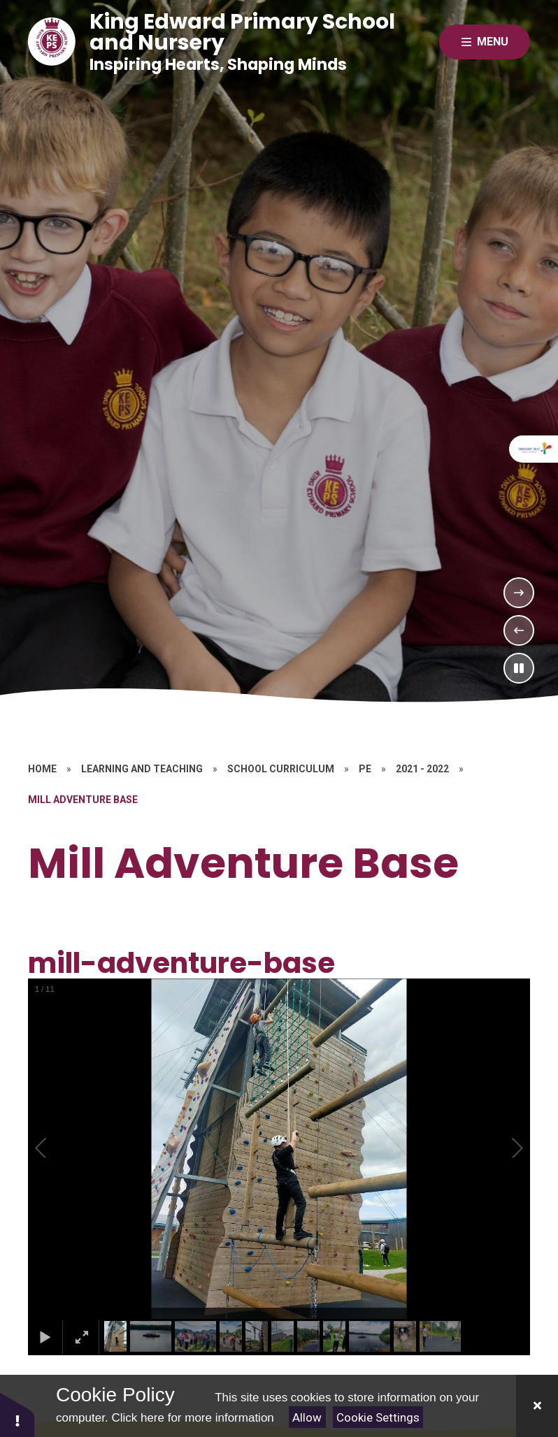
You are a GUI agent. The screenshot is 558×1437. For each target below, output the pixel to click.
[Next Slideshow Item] (518, 592)
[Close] (537, 1406)
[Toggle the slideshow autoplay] (518, 668)
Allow (307, 1417)
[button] (56, 1148)
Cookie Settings (378, 1417)
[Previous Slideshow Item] (518, 630)
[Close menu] (484, 41)
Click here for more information (192, 1417)
